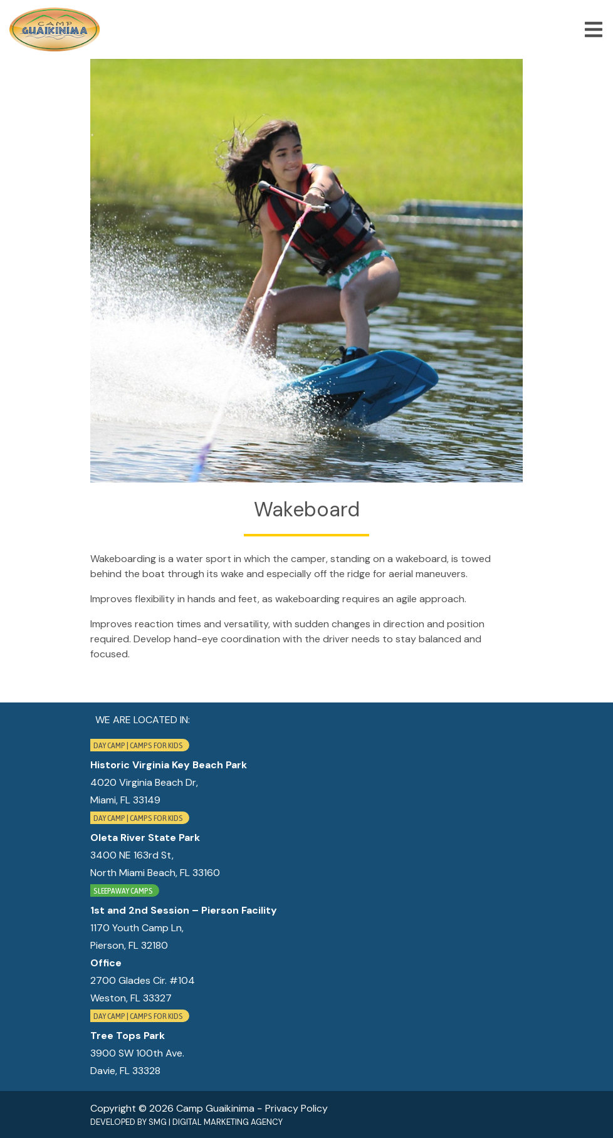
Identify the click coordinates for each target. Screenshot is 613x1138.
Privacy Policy (296, 1108)
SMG (158, 1122)
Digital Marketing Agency (227, 1122)
